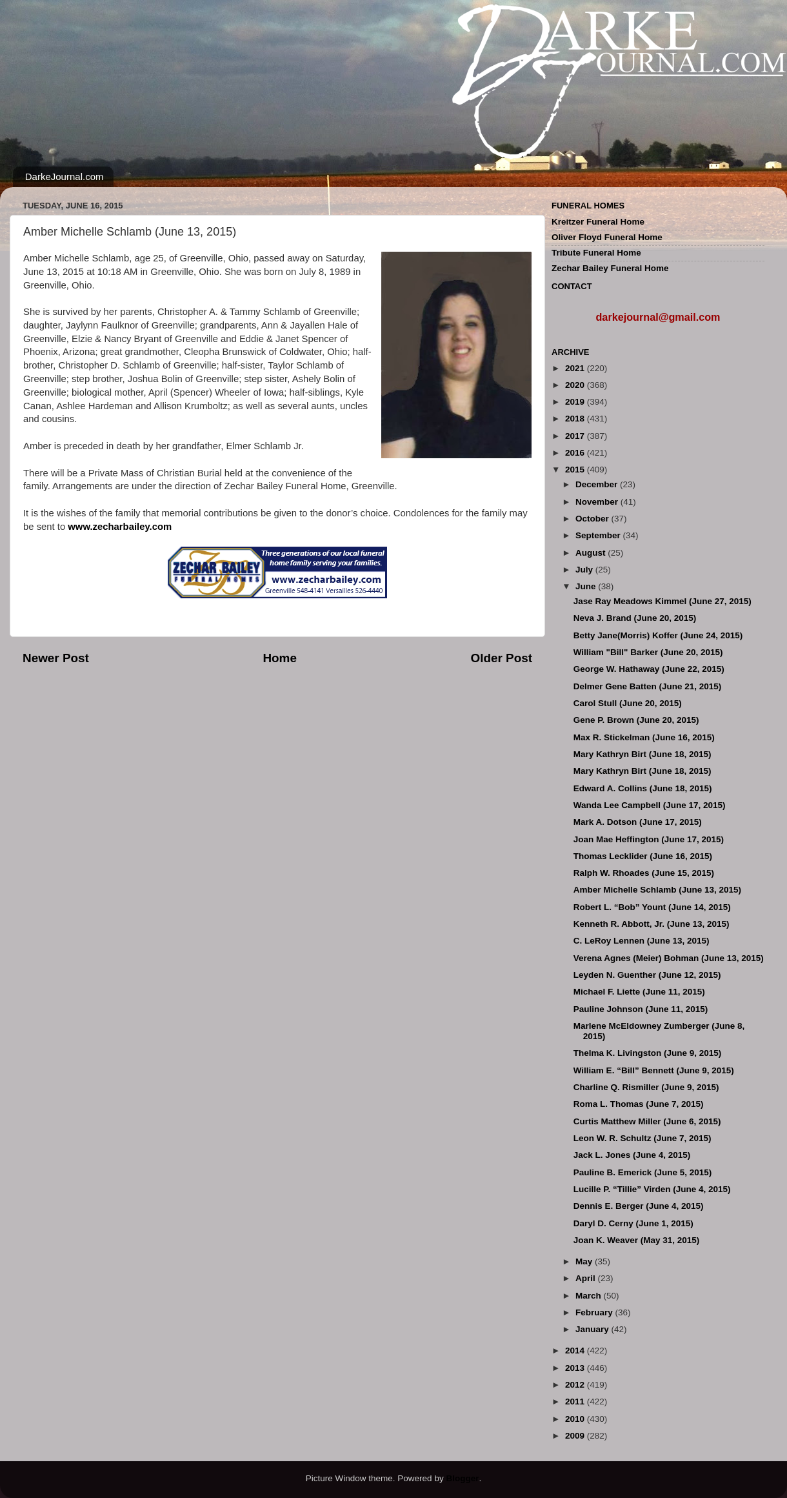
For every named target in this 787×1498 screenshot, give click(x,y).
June (586, 586)
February (595, 1312)
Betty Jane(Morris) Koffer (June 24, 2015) (658, 635)
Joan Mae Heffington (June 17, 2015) (648, 839)
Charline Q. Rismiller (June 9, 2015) (646, 1087)
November (598, 502)
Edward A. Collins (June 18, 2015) (642, 788)
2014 (576, 1350)
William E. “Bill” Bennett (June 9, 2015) (653, 1070)
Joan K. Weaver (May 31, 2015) (636, 1240)
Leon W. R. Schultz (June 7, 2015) (642, 1138)
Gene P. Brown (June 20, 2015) (636, 720)
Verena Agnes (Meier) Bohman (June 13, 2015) (668, 958)
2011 (576, 1401)
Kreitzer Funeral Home (598, 222)
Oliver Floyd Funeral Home (607, 237)
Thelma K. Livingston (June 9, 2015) (647, 1053)
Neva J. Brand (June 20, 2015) (635, 618)
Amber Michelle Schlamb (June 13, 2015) (657, 890)
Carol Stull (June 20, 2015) (627, 703)
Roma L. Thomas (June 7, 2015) (638, 1104)
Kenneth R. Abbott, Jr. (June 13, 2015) (651, 924)
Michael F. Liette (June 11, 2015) (639, 992)
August (591, 553)
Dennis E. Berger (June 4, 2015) (638, 1206)
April (586, 1278)
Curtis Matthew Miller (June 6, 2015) (647, 1121)
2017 (576, 436)
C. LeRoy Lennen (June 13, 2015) (641, 941)
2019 (576, 402)
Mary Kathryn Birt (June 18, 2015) (642, 754)
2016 (576, 453)
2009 (576, 1436)
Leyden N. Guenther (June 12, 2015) (647, 975)
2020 (576, 385)
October (593, 518)
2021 (576, 368)
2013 (576, 1368)
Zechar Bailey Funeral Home (610, 268)
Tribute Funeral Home (596, 253)
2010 (576, 1419)
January (593, 1329)
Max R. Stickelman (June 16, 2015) (644, 737)
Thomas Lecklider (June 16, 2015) (642, 856)
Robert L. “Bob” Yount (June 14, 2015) (652, 907)
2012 (576, 1385)
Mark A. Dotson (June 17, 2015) (637, 822)
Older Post (501, 658)
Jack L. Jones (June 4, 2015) (632, 1155)
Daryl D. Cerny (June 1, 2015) (633, 1223)
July (585, 569)
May (585, 1261)
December (597, 484)
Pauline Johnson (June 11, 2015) (640, 1009)
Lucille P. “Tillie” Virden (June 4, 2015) (652, 1189)
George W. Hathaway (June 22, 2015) (648, 669)
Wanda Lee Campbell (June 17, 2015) (649, 805)
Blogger (462, 1478)
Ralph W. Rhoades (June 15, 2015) (643, 873)
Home (279, 658)
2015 (576, 469)
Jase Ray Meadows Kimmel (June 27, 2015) (662, 601)
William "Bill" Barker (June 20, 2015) (648, 652)
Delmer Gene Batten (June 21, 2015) (647, 686)
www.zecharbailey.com (120, 526)
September (599, 535)
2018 (576, 418)
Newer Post (56, 658)
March (589, 1296)
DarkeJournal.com (64, 176)
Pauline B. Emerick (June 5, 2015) (642, 1172)
